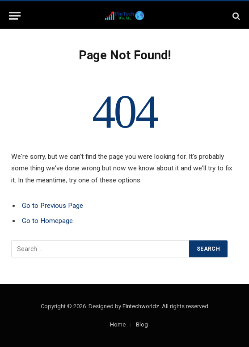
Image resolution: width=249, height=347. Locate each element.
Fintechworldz (140, 306)
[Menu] (15, 16)
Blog (142, 324)
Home (118, 324)
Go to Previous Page (52, 206)
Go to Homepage (47, 221)
